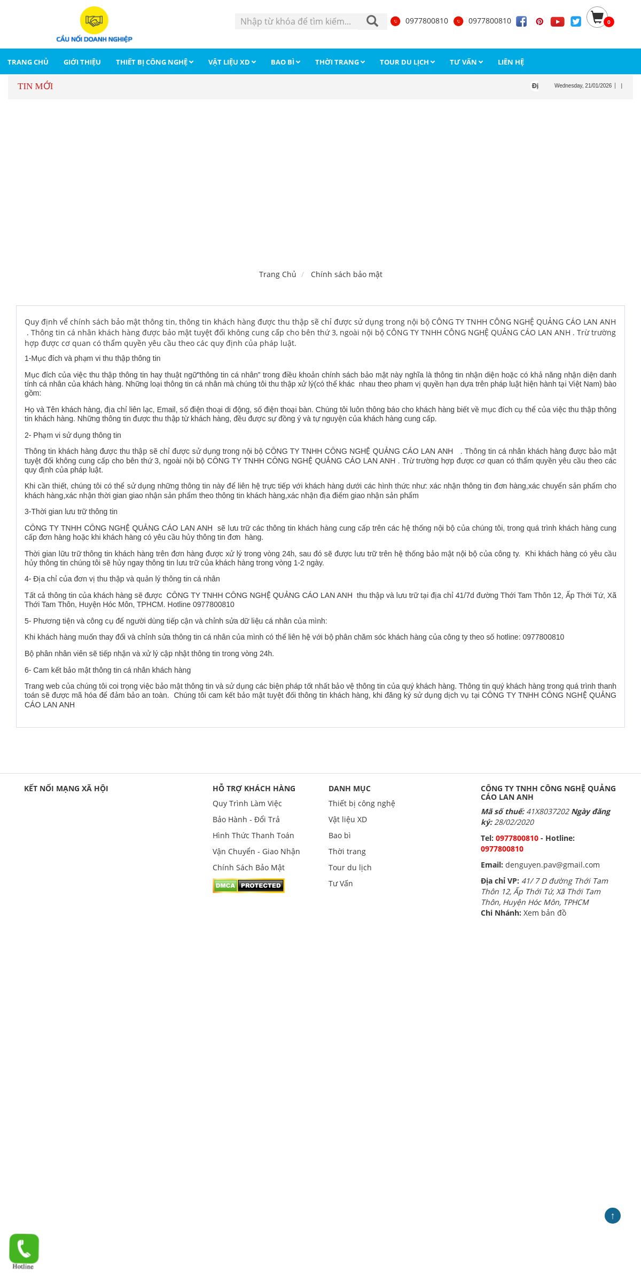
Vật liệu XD (348, 819)
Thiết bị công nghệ (362, 803)
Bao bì (340, 835)
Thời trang (347, 851)
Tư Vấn (341, 883)
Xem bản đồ (544, 913)
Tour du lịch (350, 867)
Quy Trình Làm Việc (247, 803)
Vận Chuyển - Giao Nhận (256, 851)
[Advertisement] (321, 182)
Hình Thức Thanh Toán (253, 835)
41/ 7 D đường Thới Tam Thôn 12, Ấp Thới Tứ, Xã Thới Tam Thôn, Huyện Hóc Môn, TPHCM (544, 891)
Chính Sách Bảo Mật (249, 867)
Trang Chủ (277, 274)
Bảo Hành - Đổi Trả (246, 819)
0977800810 (418, 20)
